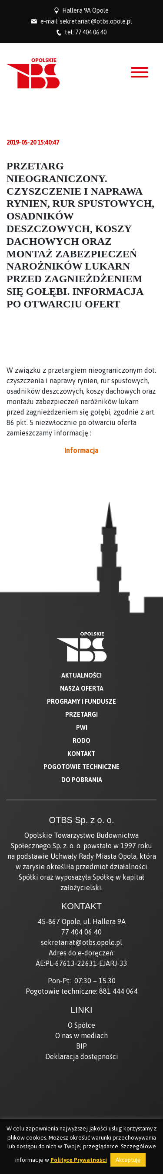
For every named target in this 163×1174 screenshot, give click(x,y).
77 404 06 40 (90, 32)
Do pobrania (81, 779)
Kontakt (81, 753)
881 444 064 (118, 991)
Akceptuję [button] (128, 1160)
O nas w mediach (81, 1035)
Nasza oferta (81, 688)
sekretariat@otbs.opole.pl (96, 21)
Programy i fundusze (81, 701)
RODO (81, 740)
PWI (81, 727)
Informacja (81, 450)
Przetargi (81, 714)
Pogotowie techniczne (81, 766)
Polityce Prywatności (78, 1160)
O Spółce (81, 1025)
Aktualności (81, 675)
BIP (81, 1046)
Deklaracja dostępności (81, 1056)
